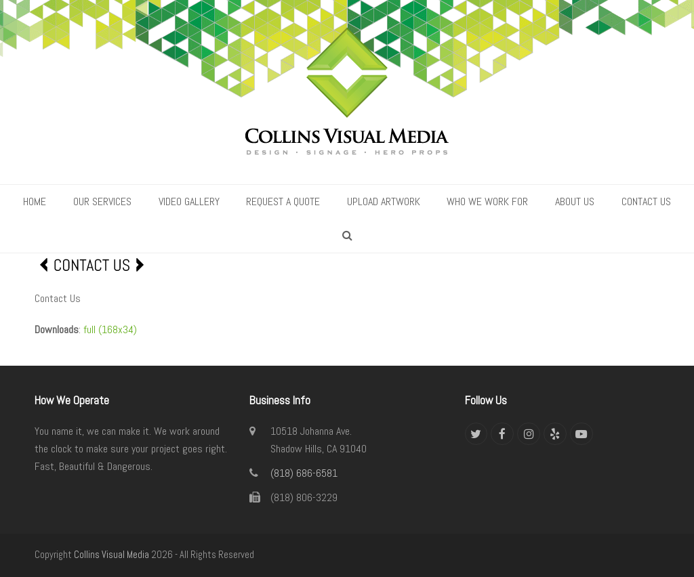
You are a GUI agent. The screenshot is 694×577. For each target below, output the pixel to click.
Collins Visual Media (111, 555)
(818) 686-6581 (304, 473)
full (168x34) (110, 329)
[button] (347, 236)
